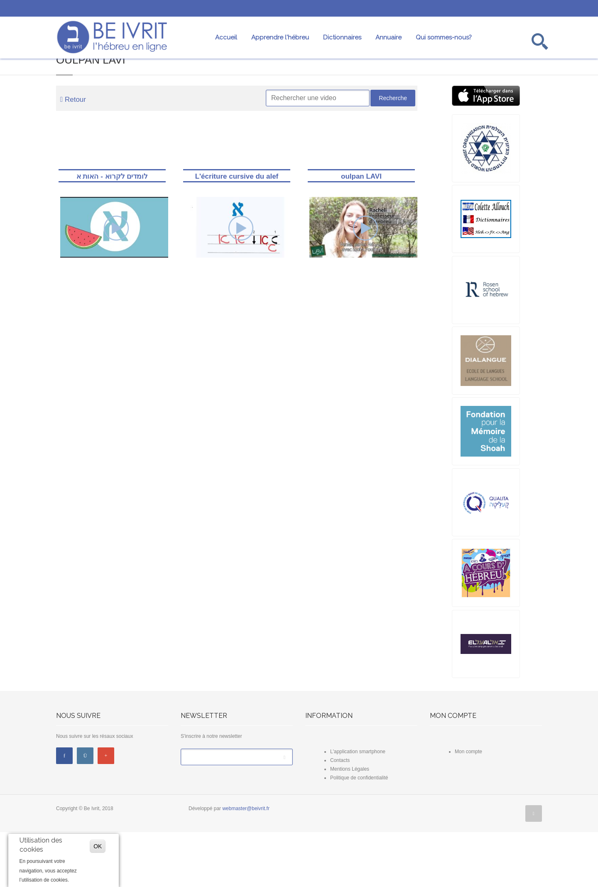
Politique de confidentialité (359, 832)
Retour (73, 154)
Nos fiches (336, 81)
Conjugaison (261, 81)
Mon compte (468, 806)
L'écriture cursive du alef (236, 230)
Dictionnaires (342, 38)
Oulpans (486, 81)
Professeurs (411, 81)
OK (97, 846)
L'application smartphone (357, 806)
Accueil (226, 38)
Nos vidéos (112, 81)
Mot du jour (37, 81)
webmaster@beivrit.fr (246, 863)
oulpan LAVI (361, 230)
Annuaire (388, 38)
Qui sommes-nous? (444, 38)
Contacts (340, 815)
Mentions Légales (349, 824)
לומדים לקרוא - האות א (112, 230)
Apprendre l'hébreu (280, 38)
